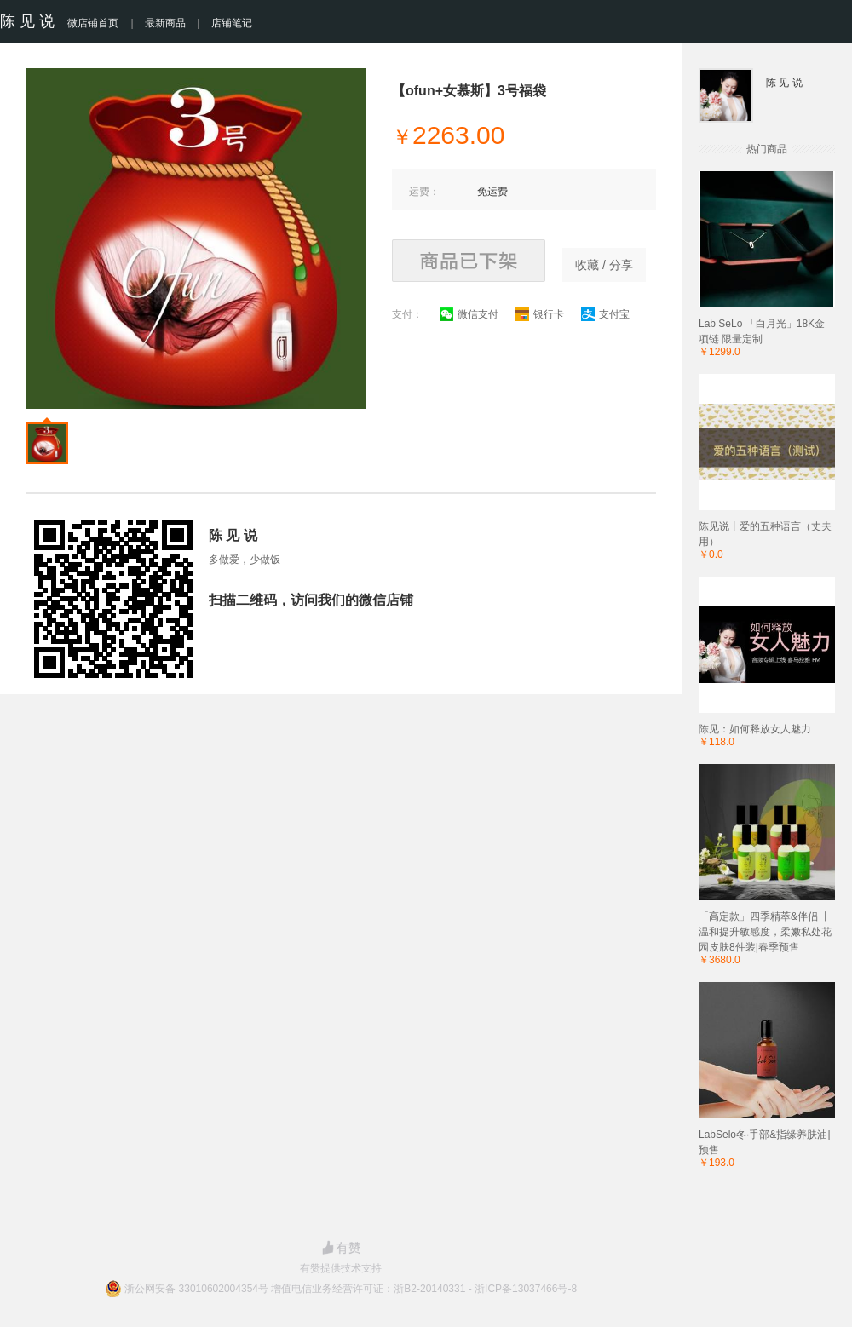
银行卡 (539, 314)
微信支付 (469, 314)
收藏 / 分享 (604, 265)
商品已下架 (468, 260)
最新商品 (165, 23)
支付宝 (605, 314)
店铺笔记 (231, 23)
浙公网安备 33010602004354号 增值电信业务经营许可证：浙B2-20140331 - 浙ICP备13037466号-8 (350, 1289)
